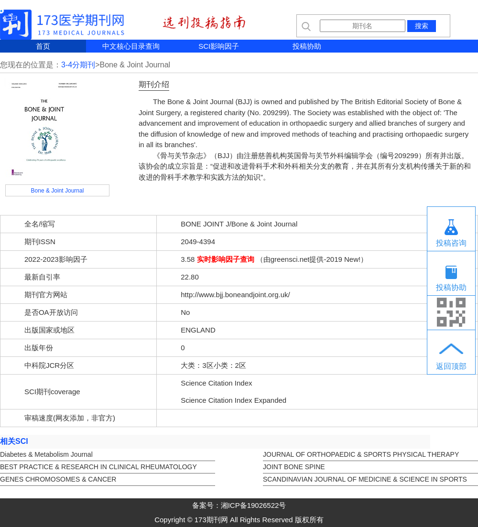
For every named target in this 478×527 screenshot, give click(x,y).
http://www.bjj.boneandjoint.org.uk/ (235, 294)
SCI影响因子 (218, 46)
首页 (43, 46)
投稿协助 (307, 46)
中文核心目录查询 (131, 46)
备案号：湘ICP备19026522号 (239, 505)
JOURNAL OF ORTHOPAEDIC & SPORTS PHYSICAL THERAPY (361, 454)
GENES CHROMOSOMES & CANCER (58, 479)
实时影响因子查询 (225, 259)
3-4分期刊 (78, 65)
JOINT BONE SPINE (294, 467)
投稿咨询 (451, 243)
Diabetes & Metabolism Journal (46, 454)
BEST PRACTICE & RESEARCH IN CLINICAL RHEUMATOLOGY (98, 467)
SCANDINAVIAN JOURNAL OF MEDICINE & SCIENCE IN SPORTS (365, 479)
